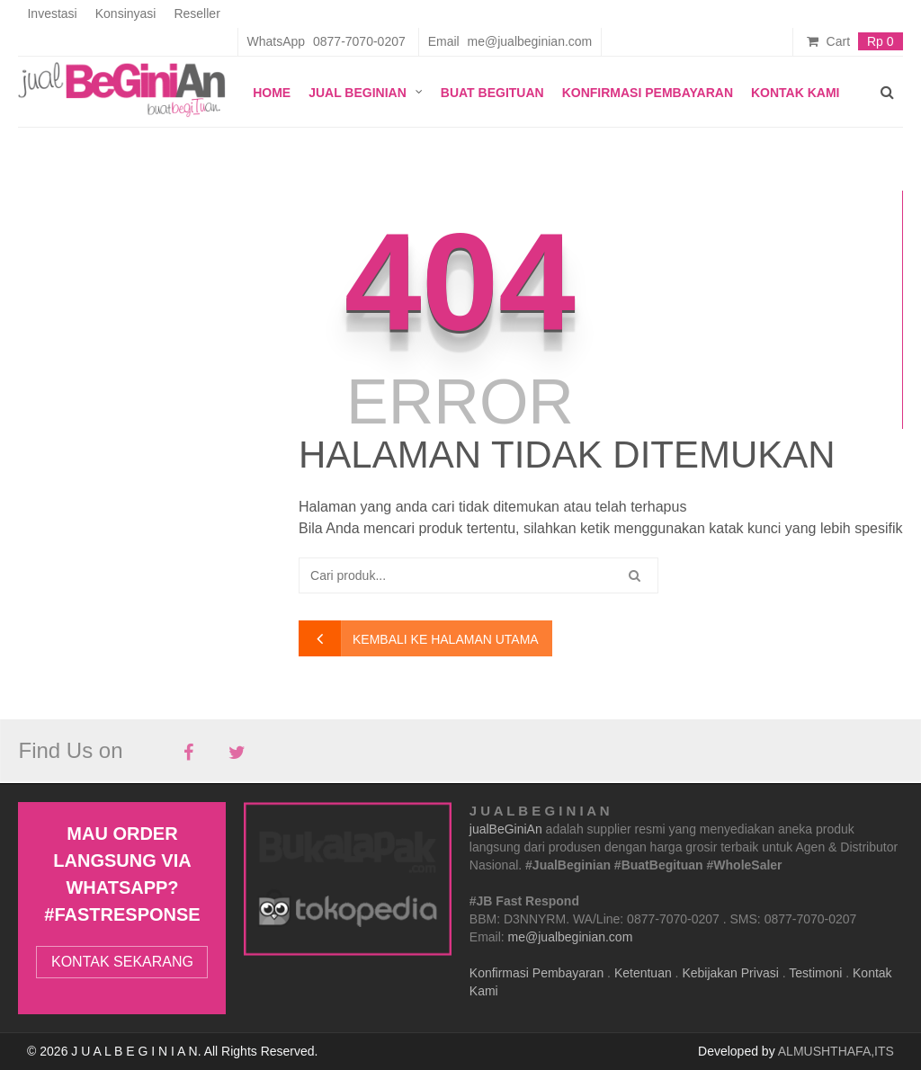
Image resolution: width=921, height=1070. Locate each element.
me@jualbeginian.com (570, 937)
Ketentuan (643, 973)
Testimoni (815, 973)
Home (272, 92)
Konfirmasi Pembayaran (647, 92)
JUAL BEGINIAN (357, 92)
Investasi (51, 13)
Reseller (196, 13)
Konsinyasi (125, 13)
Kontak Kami (795, 92)
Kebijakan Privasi (730, 973)
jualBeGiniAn (505, 829)
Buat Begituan (492, 92)
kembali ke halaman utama (446, 639)
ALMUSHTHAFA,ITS (836, 1051)
